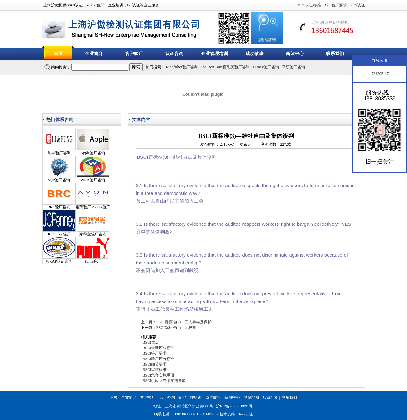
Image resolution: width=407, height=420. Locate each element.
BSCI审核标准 (155, 369)
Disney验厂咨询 (266, 67)
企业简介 (94, 53)
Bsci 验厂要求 (335, 5)
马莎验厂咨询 (293, 67)
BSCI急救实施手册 (159, 375)
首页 (58, 53)
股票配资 (270, 397)
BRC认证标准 (309, 5)
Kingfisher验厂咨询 (182, 67)
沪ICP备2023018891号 (234, 406)
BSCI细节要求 (155, 364)
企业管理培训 (214, 53)
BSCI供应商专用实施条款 (164, 380)
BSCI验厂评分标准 (159, 359)
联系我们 (335, 53)
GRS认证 (357, 5)
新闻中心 (295, 53)
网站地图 (251, 397)
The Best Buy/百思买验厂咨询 (225, 67)
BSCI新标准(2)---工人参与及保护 (184, 322)
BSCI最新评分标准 (159, 348)
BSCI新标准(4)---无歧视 (176, 327)
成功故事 (255, 53)
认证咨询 (174, 53)
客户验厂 (134, 53)
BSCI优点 (151, 342)
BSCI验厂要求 (155, 353)
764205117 (380, 74)
